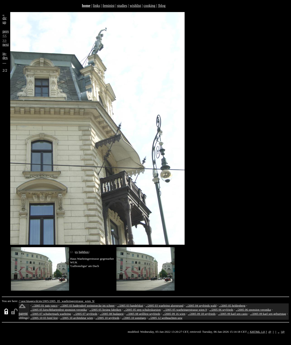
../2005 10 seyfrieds (107, 318)
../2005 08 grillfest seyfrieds (143, 313)
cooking (149, 6)
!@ (283, 331)
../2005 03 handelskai (130, 305)
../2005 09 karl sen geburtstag (268, 313)
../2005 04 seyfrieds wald (201, 305)
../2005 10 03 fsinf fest (44, 318)
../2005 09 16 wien (174, 313)
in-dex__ (5, 58)
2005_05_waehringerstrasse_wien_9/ (72, 301)
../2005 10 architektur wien (76, 318)
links (96, 6)
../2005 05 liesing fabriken (105, 309)
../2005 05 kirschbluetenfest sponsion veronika (58, 309)
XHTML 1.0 (257, 331)
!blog (162, 6)
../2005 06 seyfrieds (221, 309)
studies (122, 6)
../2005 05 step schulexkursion (142, 309)
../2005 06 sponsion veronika (253, 309)
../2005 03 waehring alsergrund (164, 305)
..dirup (5, 18)
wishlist (135, 6)
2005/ (46, 301)
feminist (108, 6)
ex (76, 252)
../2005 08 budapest (111, 313)
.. (278, 331)
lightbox (84, 252)
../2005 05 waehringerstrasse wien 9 (185, 309)
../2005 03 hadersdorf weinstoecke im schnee (87, 305)
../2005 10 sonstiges (134, 318)
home (86, 6)
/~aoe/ (22, 301)
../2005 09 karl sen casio (233, 313)
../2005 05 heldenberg (232, 305)
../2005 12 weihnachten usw (165, 318)
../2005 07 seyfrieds (85, 313)
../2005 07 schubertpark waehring (50, 313)
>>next (6, 42)
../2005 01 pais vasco (45, 305)
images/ (31, 301)
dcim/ (39, 301)
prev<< (6, 33)
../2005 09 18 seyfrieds (202, 313)
